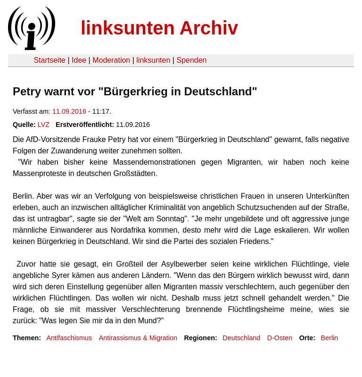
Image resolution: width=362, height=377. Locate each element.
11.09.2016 (69, 111)
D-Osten (280, 338)
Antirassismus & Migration (138, 338)
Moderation (111, 60)
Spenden (191, 60)
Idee (79, 60)
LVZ (43, 124)
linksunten (153, 60)
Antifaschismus (69, 338)
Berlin (329, 338)
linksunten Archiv (159, 27)
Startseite (49, 60)
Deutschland (241, 338)
